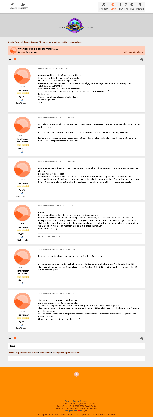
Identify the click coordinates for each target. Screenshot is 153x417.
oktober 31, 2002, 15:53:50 (56, 291)
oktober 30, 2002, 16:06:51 (56, 159)
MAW (22, 50)
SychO (85, 408)
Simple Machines (87, 401)
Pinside (111, 412)
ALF (22, 221)
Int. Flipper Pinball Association (51, 412)
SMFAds (59, 406)
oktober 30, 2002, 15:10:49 (56, 115)
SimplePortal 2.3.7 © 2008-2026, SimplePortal (76, 403)
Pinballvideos (99, 412)
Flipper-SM (85, 412)
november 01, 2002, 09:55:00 (57, 203)
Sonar (22, 133)
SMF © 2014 (74, 401)
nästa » (140, 49)
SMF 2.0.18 (62, 401)
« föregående (130, 49)
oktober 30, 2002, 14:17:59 (53, 66)
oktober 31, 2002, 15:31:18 (56, 247)
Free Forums (72, 406)
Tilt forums (73, 412)
